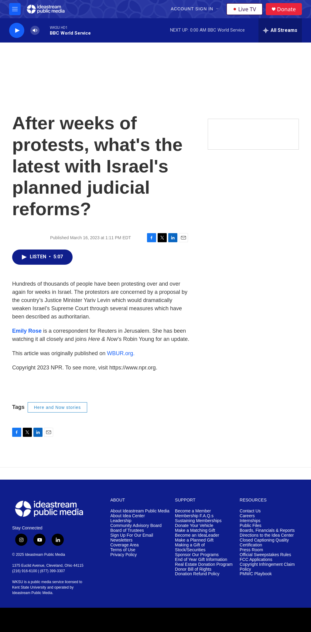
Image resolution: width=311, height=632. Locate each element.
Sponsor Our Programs (197, 554)
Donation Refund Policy (197, 574)
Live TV (244, 9)
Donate (286, 9)
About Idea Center (127, 516)
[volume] (35, 30)
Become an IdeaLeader (197, 535)
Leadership (120, 520)
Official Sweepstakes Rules (265, 554)
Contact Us (250, 511)
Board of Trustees (127, 530)
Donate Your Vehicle (194, 525)
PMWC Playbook (256, 574)
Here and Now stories (57, 407)
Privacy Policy (123, 554)
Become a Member (193, 511)
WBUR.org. (121, 353)
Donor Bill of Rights (193, 569)
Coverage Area (124, 545)
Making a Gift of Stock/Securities (190, 547)
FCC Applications (256, 559)
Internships (250, 520)
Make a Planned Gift (194, 540)
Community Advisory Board (136, 525)
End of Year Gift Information (201, 559)
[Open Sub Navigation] (217, 9)
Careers (247, 516)
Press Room (251, 550)
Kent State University (29, 587)
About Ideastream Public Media (139, 511)
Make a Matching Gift (195, 530)
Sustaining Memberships (198, 520)
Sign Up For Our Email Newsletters (131, 537)
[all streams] (280, 30)
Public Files (250, 525)
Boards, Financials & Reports (267, 530)
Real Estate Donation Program (204, 564)
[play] (17, 30)
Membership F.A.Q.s (194, 516)
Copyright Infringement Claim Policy (267, 567)
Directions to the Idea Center (267, 535)
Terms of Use (122, 550)
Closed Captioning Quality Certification (264, 542)
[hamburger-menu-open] (15, 9)
